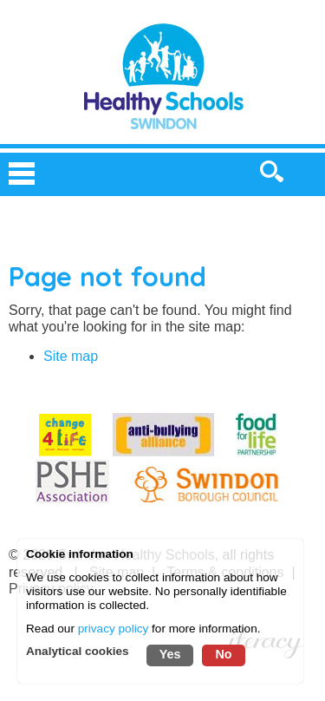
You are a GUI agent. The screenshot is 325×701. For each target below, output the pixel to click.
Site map (70, 356)
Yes (170, 654)
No (223, 654)
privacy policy (113, 628)
